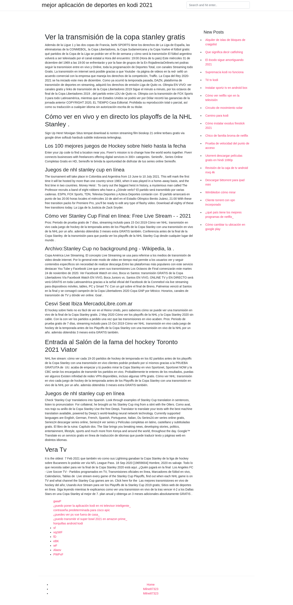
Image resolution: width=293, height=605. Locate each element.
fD (54, 536)
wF (55, 545)
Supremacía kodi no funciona (224, 72)
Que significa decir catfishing (224, 52)
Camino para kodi (216, 115)
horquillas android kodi (68, 523)
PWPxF (58, 554)
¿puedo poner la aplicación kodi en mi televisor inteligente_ (92, 505)
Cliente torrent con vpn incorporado (220, 202)
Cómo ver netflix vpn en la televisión (222, 98)
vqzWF (58, 532)
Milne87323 (150, 589)
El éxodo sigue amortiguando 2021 (224, 62)
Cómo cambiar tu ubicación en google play (225, 227)
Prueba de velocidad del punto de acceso (227, 146)
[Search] (218, 5)
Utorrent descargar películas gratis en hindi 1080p (223, 158)
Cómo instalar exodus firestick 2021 (225, 125)
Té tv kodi (211, 80)
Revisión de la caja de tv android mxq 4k (226, 170)
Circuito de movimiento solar (224, 107)
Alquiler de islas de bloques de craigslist (225, 42)
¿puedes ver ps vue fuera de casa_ (76, 514)
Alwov (57, 550)
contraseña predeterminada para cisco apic (81, 510)
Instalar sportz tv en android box (226, 87)
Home (151, 584)
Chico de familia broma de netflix (226, 135)
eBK (56, 541)
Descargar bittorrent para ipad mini (225, 182)
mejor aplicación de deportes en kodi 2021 (97, 5)
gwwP (57, 501)
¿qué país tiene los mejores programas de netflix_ (223, 214)
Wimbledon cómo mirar (220, 192)
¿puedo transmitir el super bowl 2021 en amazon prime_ (90, 519)
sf (54, 528)
